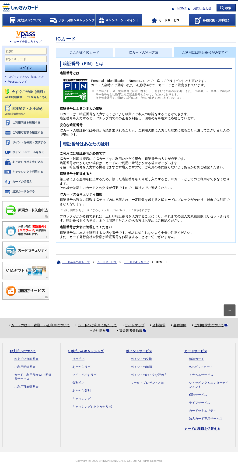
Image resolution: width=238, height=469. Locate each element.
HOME (181, 8)
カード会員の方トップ (28, 41)
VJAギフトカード (201, 367)
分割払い (78, 383)
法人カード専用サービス (205, 418)
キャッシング (81, 398)
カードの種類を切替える (202, 429)
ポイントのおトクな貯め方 (149, 375)
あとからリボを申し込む (23, 162)
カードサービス (107, 262)
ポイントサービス (139, 351)
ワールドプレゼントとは (147, 383)
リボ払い (78, 359)
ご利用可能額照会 (26, 386)
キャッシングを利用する (23, 172)
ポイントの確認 (141, 367)
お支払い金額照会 (26, 359)
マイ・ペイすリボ (84, 375)
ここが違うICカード (84, 52)
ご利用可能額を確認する (23, 132)
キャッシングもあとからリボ (92, 406)
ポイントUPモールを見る (24, 152)
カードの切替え (18, 181)
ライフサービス (199, 402)
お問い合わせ (202, 8)
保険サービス (198, 394)
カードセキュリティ (136, 262)
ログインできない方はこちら (26, 76)
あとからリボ (81, 367)
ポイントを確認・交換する (25, 142)
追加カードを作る (19, 191)
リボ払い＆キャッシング (86, 351)
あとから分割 (81, 390)
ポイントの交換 (141, 359)
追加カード (196, 359)
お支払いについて (23, 351)
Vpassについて (17, 81)
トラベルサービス (201, 375)
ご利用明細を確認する (22, 122)
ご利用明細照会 (24, 367)
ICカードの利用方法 (143, 52)
